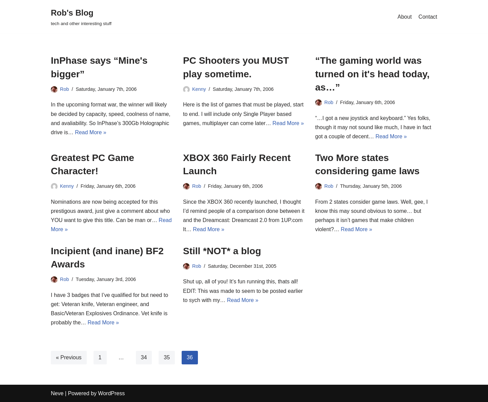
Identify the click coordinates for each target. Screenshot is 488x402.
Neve (57, 393)
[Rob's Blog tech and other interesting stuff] (81, 16)
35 (167, 357)
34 (144, 357)
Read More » (90, 132)
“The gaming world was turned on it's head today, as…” (372, 73)
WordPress (111, 393)
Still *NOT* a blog (222, 251)
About (405, 17)
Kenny (199, 89)
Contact (428, 17)
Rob (64, 89)
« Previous (69, 357)
